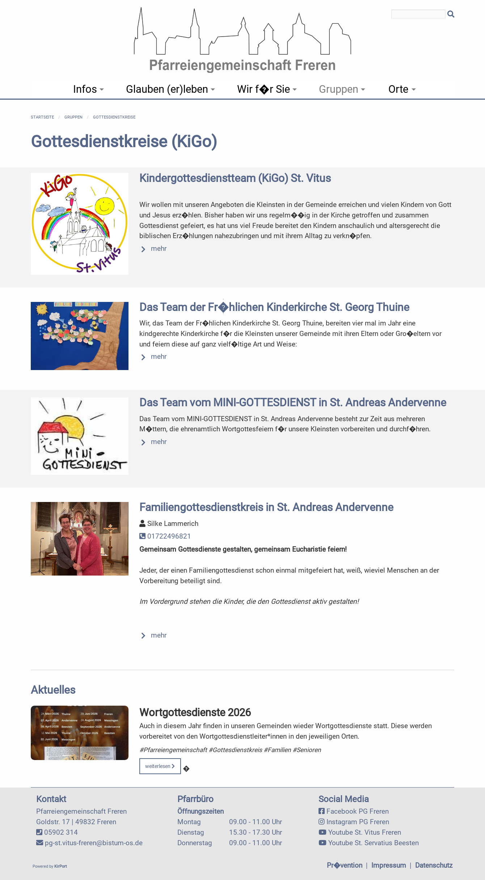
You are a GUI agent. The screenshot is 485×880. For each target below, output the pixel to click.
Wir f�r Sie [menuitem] (263, 89)
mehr (158, 248)
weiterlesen (160, 766)
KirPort (60, 866)
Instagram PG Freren (357, 822)
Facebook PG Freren (357, 811)
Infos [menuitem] (85, 89)
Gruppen (73, 117)
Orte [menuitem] (398, 89)
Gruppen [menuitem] (338, 89)
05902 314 (61, 832)
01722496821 (165, 536)
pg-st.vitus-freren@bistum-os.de (94, 843)
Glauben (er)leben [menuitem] (167, 89)
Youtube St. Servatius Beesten (373, 843)
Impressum (388, 865)
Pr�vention (344, 865)
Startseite (42, 117)
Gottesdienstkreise (114, 117)
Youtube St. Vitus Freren (364, 832)
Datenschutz (433, 865)
